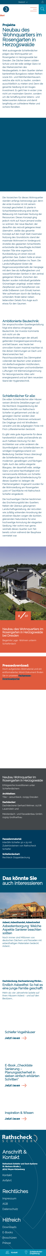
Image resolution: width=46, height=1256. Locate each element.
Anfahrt (7, 1180)
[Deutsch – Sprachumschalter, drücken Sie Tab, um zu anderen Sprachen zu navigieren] (23, 2)
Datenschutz (10, 1209)
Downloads (9, 1227)
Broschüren (9, 1237)
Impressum (9, 1198)
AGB (5, 1203)
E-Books (7, 1232)
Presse (6, 1242)
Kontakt (7, 1175)
